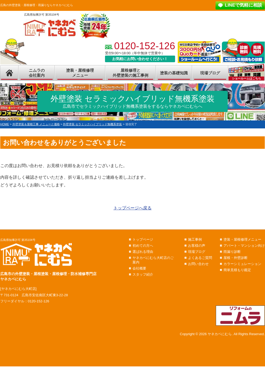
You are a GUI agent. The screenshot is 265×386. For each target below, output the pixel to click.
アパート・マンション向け (244, 246)
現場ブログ (210, 73)
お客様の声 (196, 246)
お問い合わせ (198, 264)
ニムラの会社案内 (37, 73)
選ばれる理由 (142, 252)
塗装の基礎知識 (174, 73)
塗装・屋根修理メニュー (80, 73)
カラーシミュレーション (242, 264)
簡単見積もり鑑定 (237, 270)
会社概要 (139, 268)
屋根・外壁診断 (235, 258)
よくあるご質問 (200, 258)
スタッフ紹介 (142, 274)
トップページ (142, 239)
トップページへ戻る (132, 208)
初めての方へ (142, 246)
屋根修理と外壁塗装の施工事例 (130, 73)
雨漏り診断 (232, 252)
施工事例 (195, 239)
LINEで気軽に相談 (243, 5)
